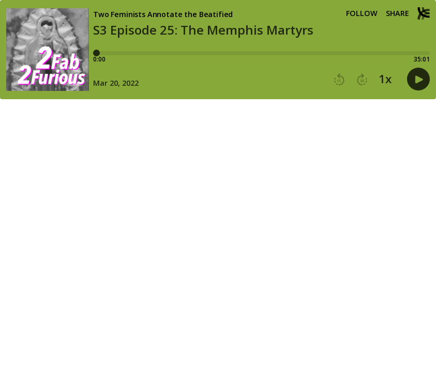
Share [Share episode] (397, 13)
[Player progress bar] (261, 53)
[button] (339, 79)
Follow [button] (362, 13)
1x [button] (385, 79)
